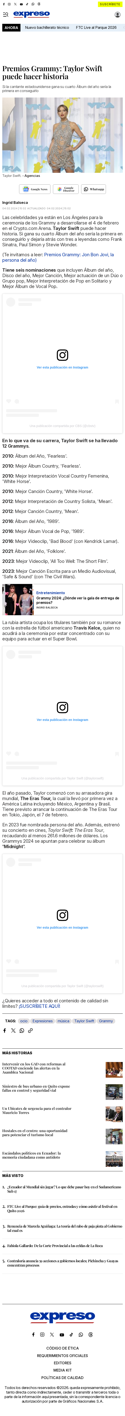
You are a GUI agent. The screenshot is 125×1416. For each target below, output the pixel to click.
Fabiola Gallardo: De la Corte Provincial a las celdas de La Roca (55, 1245)
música (63, 1021)
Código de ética (62, 1348)
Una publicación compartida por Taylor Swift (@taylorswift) (62, 778)
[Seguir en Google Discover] (66, 189)
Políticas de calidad (62, 1378)
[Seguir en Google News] (35, 189)
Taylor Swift (84, 1021)
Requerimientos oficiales (62, 1356)
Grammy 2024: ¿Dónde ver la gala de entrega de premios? (77, 600)
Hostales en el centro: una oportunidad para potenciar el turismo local (34, 1132)
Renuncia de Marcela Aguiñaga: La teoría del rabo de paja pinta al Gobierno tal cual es (64, 1228)
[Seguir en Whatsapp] (93, 189)
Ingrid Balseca (15, 202)
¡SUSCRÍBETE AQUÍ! (39, 1006)
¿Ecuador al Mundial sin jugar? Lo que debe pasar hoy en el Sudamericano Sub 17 (64, 1189)
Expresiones (42, 1021)
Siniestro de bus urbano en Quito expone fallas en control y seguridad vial (36, 1088)
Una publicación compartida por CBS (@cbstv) (62, 426)
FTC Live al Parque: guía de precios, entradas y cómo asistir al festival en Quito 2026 (62, 1208)
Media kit (62, 1370)
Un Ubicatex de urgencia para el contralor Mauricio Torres (36, 1110)
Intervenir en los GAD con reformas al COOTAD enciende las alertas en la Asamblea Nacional (33, 1068)
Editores (62, 1363)
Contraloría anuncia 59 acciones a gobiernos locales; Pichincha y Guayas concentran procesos (62, 1262)
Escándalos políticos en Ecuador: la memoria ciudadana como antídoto (31, 1155)
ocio (24, 1021)
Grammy (106, 1021)
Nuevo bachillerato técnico (47, 27)
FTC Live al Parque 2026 (96, 27)
